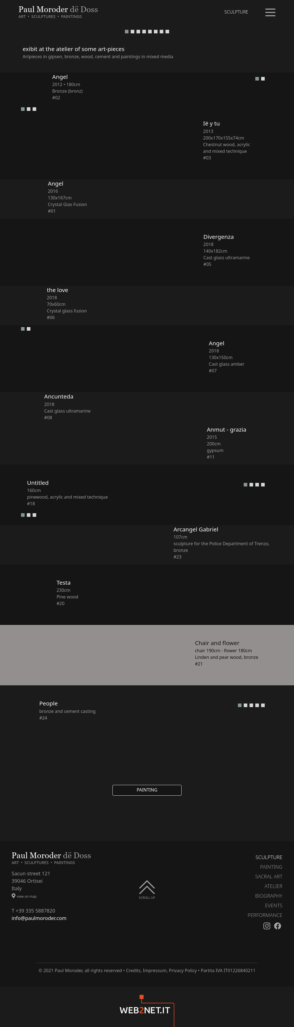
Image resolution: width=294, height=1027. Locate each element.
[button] (127, 31)
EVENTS (273, 905)
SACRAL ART (268, 876)
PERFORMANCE (265, 915)
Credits (133, 970)
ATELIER (273, 886)
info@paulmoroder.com (39, 918)
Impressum (155, 970)
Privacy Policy (183, 970)
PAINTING (271, 866)
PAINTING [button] (147, 790)
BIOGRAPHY (268, 895)
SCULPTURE (269, 857)
